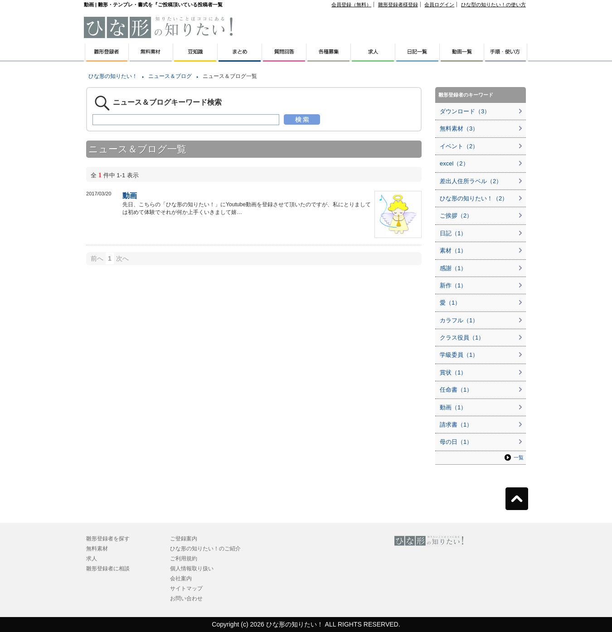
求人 (91, 558)
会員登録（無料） (351, 4)
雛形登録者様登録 (398, 4)
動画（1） (453, 407)
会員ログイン (439, 4)
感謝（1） (453, 268)
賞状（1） (453, 372)
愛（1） (450, 302)
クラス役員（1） (462, 337)
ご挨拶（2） (456, 215)
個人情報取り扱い (192, 568)
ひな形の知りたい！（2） (474, 198)
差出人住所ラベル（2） (471, 181)
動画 (129, 195)
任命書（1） (456, 389)
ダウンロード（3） (465, 111)
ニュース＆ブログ (170, 76)
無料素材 (97, 548)
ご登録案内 (183, 538)
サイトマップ (186, 588)
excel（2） (454, 163)
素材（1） (453, 250)
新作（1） (453, 285)
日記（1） (453, 233)
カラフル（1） (459, 320)
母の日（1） (456, 441)
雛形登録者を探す (108, 538)
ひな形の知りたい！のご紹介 (205, 548)
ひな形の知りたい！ (112, 76)
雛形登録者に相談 (108, 568)
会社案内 (181, 578)
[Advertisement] (41, 204)
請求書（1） (456, 424)
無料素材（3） (459, 128)
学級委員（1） (459, 354)
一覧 (519, 457)
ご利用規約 (183, 558)
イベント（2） (459, 146)
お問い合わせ (186, 598)
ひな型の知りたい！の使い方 (493, 4)
